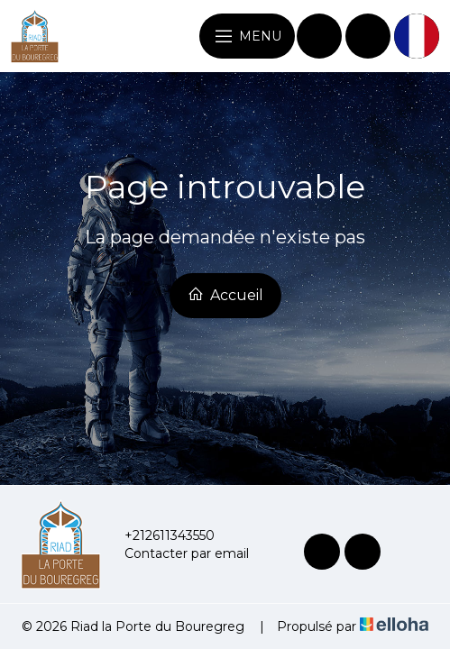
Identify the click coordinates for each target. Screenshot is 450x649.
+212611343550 (159, 535)
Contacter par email (176, 553)
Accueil (225, 295)
